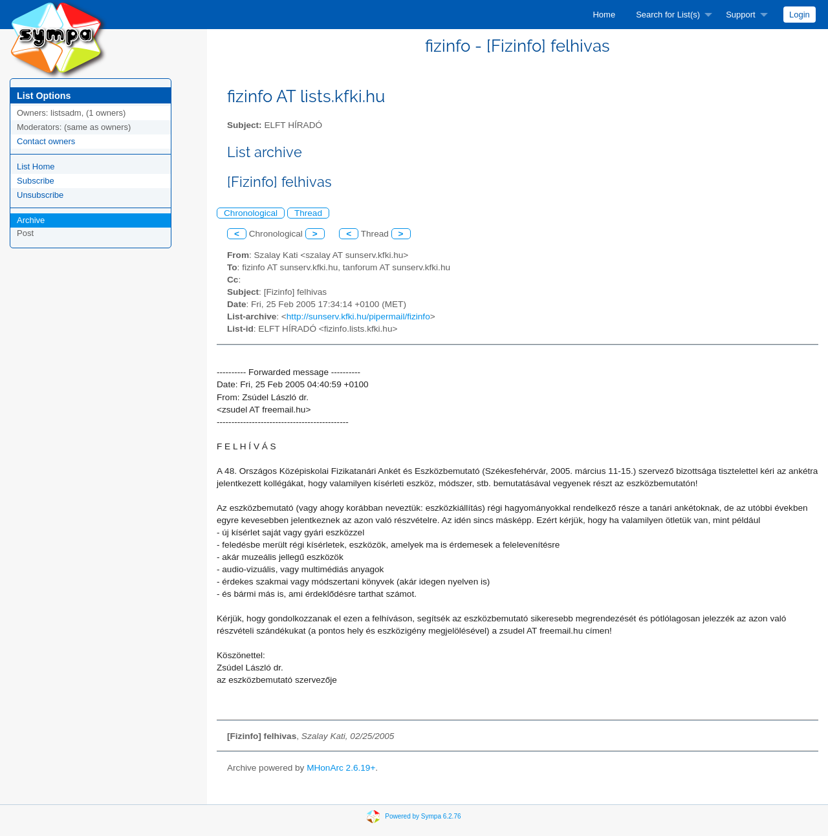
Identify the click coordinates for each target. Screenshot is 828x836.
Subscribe (35, 181)
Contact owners (46, 141)
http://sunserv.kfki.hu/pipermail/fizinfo (358, 316)
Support (741, 14)
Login (799, 14)
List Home (36, 166)
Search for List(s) (668, 14)
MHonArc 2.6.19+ (341, 768)
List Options (44, 96)
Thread (308, 213)
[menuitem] (604, 14)
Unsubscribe (40, 195)
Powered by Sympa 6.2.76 (423, 816)
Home (604, 14)
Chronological (251, 213)
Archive (31, 220)
